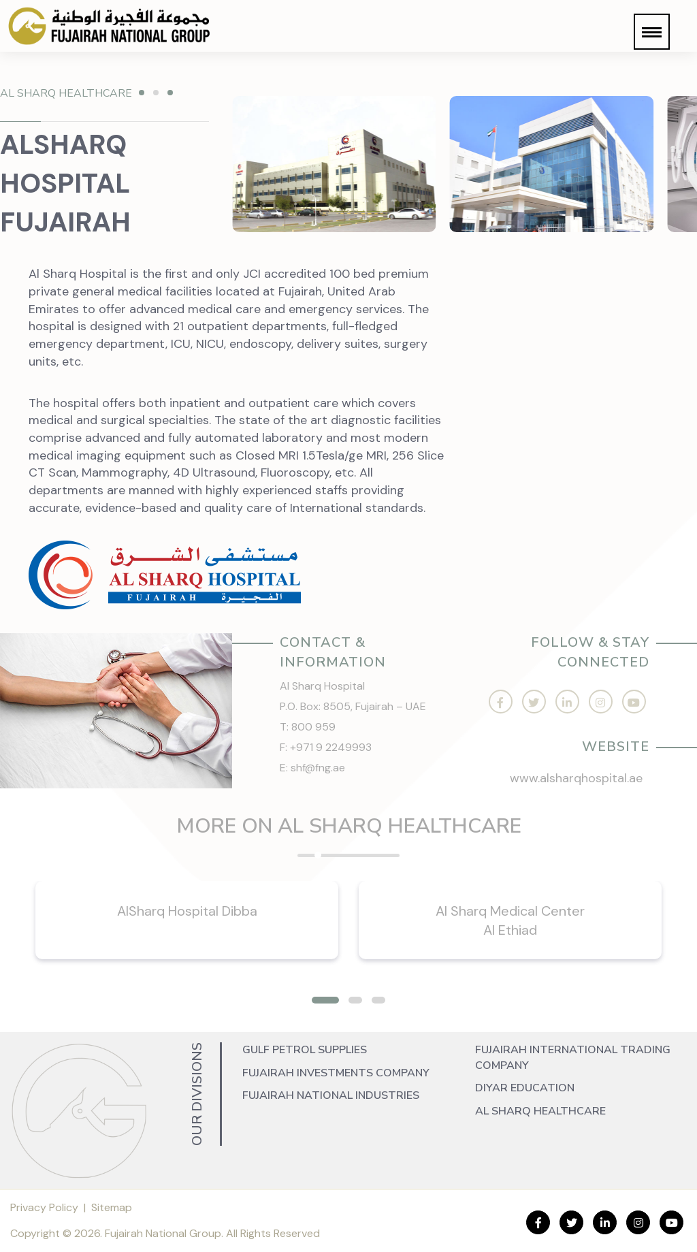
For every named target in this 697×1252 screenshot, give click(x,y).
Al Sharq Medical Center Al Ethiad (510, 921)
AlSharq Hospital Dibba (187, 911)
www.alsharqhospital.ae (576, 778)
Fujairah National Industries (330, 1095)
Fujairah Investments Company (335, 1072)
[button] (652, 32)
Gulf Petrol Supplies (304, 1049)
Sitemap (111, 1207)
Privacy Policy (44, 1207)
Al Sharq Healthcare (540, 1111)
